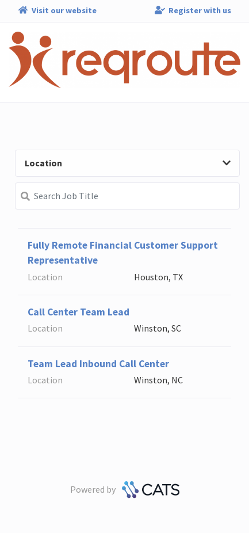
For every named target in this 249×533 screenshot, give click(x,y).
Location (128, 163)
